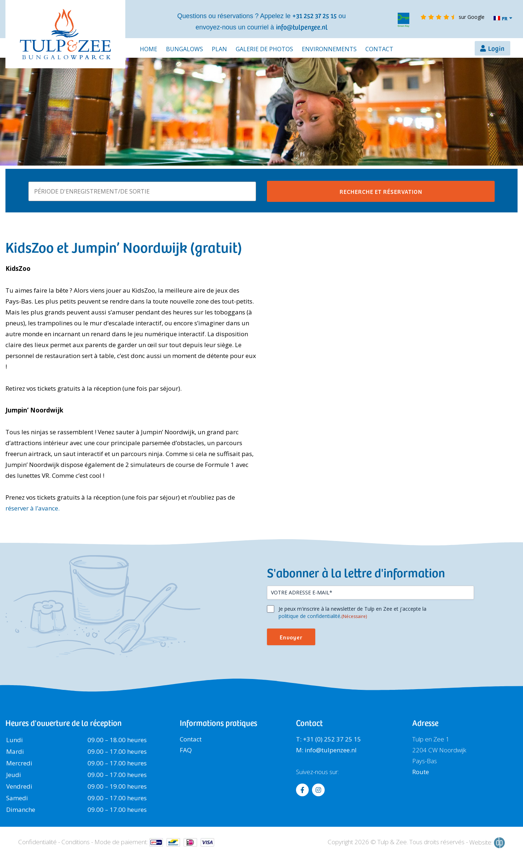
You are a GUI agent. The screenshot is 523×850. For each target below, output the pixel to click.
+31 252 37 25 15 (314, 15)
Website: (487, 842)
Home (148, 49)
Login (496, 48)
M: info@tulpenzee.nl (326, 750)
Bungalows (184, 49)
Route (420, 772)
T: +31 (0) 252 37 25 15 (328, 739)
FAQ (186, 750)
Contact (379, 49)
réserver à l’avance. (32, 508)
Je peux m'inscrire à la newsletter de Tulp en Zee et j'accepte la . (352, 612)
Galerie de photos (264, 49)
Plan (219, 49)
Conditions (75, 842)
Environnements (329, 49)
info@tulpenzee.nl (302, 27)
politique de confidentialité (309, 616)
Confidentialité (37, 842)
